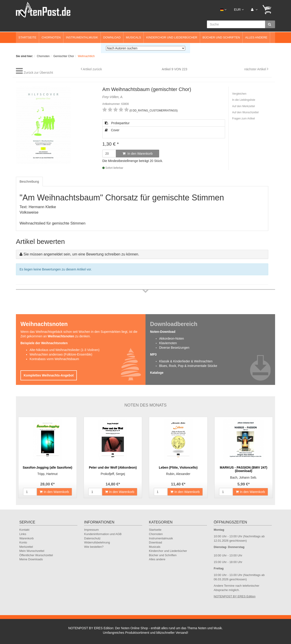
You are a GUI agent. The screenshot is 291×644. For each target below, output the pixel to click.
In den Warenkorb (138, 153)
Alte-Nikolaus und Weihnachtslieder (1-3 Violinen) (65, 350)
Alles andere (256, 37)
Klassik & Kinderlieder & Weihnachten (186, 361)
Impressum (91, 529)
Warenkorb (26, 538)
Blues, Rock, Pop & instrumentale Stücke (188, 366)
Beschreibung (29, 181)
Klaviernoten (168, 343)
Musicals (133, 37)
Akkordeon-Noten (171, 338)
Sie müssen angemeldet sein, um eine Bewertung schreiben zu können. (81, 254)
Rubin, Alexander (178, 474)
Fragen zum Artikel (243, 118)
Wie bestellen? (93, 546)
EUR (238, 9)
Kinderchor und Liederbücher (171, 37)
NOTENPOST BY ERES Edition (235, 596)
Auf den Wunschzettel (245, 112)
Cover (112, 130)
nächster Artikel (255, 69)
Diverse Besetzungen (174, 347)
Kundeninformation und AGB (103, 534)
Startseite (27, 37)
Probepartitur (117, 123)
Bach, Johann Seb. (243, 477)
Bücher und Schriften (221, 37)
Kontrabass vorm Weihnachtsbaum (54, 359)
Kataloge (156, 372)
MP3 (153, 354)
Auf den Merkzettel (243, 106)
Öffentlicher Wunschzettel (36, 555)
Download (112, 37)
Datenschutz (92, 538)
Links (22, 534)
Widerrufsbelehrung (97, 542)
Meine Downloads (31, 559)
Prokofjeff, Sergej (113, 474)
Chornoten (51, 37)
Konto (23, 542)
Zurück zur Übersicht (38, 72)
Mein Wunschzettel (31, 551)
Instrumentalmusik (82, 37)
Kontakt (24, 529)
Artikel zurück (92, 69)
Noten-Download (162, 331)
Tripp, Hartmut (47, 474)
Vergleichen (239, 93)
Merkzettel (26, 546)
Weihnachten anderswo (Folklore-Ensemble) (61, 354)
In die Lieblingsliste (243, 99)
